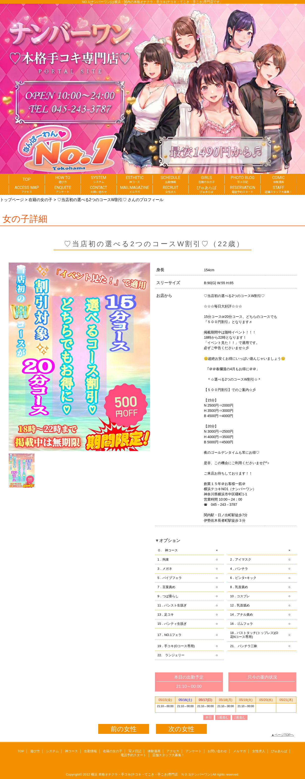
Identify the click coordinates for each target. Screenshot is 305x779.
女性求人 (258, 751)
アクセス (172, 751)
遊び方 (35, 751)
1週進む (223, 717)
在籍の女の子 (40, 199)
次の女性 (181, 729)
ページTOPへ (284, 735)
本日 (208, 717)
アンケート (193, 751)
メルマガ (239, 751)
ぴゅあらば (279, 751)
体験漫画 (154, 751)
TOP (27, 179)
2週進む (239, 717)
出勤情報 (90, 751)
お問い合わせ (217, 751)
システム (52, 751)
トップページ (12, 199)
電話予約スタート (133, 755)
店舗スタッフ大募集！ (168, 755)
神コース (71, 751)
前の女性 (124, 729)
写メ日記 (134, 751)
